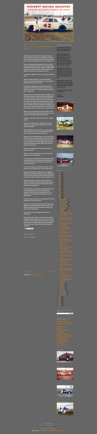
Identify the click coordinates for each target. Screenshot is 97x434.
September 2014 (64, 206)
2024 (59, 176)
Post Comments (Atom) (36, 274)
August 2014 (63, 208)
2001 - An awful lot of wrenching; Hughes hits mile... (65, 241)
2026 (59, 172)
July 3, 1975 (62, 273)
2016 (59, 193)
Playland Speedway (62, 339)
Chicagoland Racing (62, 326)
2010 (59, 303)
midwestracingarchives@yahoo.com (52, 430)
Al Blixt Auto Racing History (64, 321)
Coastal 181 (60, 328)
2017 (59, 191)
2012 (59, 298)
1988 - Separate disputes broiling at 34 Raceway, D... (65, 219)
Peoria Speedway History (63, 337)
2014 (59, 197)
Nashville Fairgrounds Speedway (65, 336)
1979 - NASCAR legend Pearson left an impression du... (65, 261)
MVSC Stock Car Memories (63, 334)
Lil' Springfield (60, 332)
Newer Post (26, 271)
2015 (59, 195)
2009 (59, 305)
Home (39, 271)
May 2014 (62, 285)
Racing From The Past (62, 341)
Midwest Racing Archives (48, 6)
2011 (59, 301)
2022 (59, 181)
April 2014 (62, 287)
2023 (59, 179)
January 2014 (63, 294)
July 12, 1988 (62, 244)
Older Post (52, 271)
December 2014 (64, 199)
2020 (59, 185)
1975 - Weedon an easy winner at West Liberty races (65, 270)
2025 (59, 174)
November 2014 (64, 201)
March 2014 (63, 290)
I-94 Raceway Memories (63, 330)
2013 (59, 296)
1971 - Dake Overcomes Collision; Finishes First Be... (65, 252)
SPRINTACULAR (61, 343)
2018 (59, 189)
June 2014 (62, 283)
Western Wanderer (61, 345)
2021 (59, 183)
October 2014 (63, 204)
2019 (59, 187)
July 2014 (62, 210)
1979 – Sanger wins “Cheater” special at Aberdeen (65, 228)
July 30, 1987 (62, 215)
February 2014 (63, 292)
